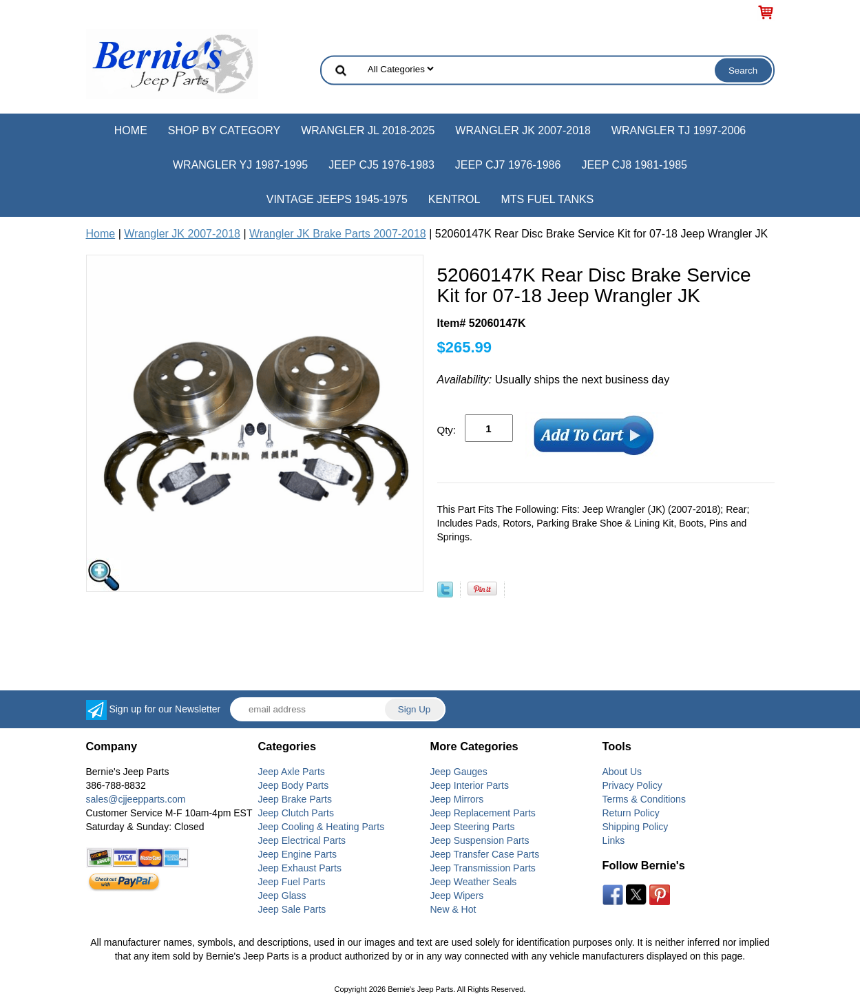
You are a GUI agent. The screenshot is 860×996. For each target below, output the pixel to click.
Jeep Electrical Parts (302, 840)
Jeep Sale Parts (292, 909)
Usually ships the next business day (553, 379)
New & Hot (453, 909)
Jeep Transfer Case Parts (485, 854)
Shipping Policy (635, 826)
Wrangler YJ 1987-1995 (240, 165)
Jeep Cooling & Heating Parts (321, 826)
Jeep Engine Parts (297, 854)
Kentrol (454, 199)
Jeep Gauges (458, 771)
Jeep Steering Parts (472, 826)
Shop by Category (224, 130)
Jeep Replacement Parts (483, 812)
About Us (622, 771)
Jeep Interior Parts (469, 785)
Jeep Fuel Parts (292, 881)
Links (613, 840)
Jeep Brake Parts (295, 799)
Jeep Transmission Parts (483, 867)
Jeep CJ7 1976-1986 (508, 165)
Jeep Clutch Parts (296, 812)
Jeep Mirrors (457, 799)
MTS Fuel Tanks (547, 199)
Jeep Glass (282, 895)
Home (130, 130)
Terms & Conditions (644, 799)
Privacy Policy (632, 785)
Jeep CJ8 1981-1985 (634, 165)
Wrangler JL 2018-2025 (367, 130)
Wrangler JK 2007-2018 (523, 130)
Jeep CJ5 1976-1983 (381, 165)
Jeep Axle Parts (291, 771)
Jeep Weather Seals (473, 881)
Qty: (447, 430)
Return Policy (631, 812)
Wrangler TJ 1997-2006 (678, 130)
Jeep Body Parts (293, 785)
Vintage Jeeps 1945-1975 (337, 199)
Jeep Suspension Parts (479, 840)
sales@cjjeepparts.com (136, 799)
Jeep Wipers (457, 895)
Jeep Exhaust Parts (300, 867)
